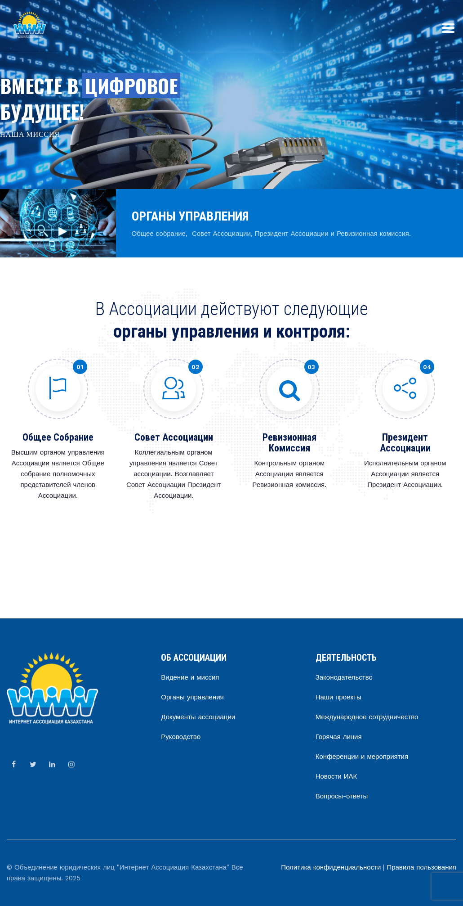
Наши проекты (338, 697)
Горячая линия (339, 737)
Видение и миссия (190, 677)
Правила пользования (421, 867)
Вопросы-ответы (342, 796)
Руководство (180, 737)
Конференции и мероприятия (362, 757)
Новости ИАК (336, 776)
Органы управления (192, 697)
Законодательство (344, 677)
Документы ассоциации (198, 717)
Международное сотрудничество (367, 717)
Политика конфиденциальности (331, 867)
